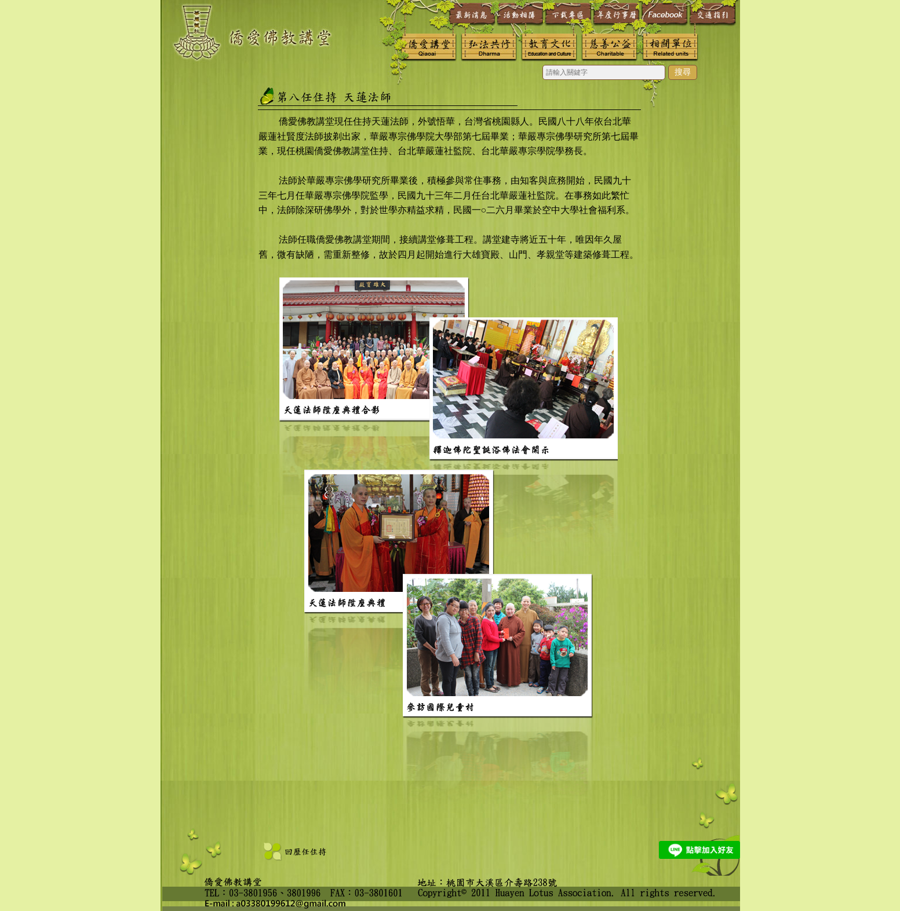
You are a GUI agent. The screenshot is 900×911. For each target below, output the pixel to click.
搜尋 (683, 71)
